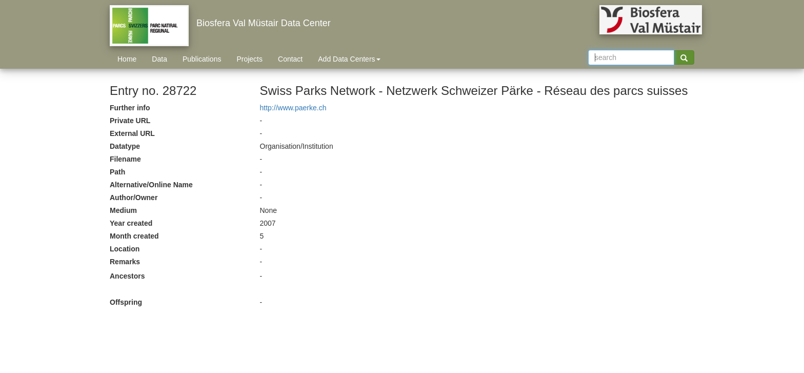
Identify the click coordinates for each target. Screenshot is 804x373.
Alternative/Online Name (151, 185)
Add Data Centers (349, 59)
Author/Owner (133, 197)
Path (117, 172)
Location (124, 249)
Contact (290, 59)
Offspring (126, 302)
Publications (202, 59)
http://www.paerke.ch (293, 108)
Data (159, 59)
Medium (123, 210)
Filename (125, 159)
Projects (249, 59)
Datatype (125, 146)
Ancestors (127, 276)
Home (126, 59)
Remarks (125, 262)
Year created (131, 223)
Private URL (130, 120)
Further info (130, 108)
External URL (132, 133)
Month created (134, 236)
